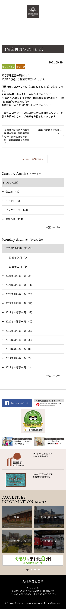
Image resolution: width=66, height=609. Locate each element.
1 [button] (27, 570)
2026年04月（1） (18, 257)
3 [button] (35, 569)
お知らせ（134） (13, 219)
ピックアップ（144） (15, 210)
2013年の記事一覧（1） (17, 367)
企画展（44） (11, 191)
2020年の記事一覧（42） (18, 321)
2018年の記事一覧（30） (18, 340)
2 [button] (31, 569)
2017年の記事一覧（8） (17, 349)
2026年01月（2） (18, 266)
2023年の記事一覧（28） (18, 294)
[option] (32, 560)
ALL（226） (11, 182)
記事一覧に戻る (33, 159)
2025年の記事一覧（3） (17, 275)
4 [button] (39, 569)
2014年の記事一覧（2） (17, 358)
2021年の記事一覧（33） (18, 312)
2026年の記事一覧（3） (17, 248)
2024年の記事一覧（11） (18, 285)
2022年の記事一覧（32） (18, 303)
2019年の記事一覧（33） (18, 330)
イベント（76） (12, 201)
